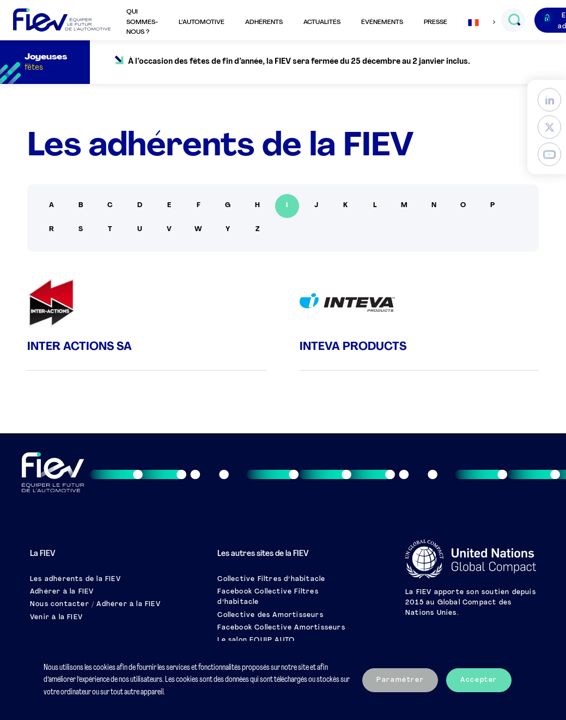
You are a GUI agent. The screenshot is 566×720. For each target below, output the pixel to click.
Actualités (321, 22)
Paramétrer (400, 680)
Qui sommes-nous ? (142, 22)
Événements (382, 22)
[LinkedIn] (549, 99)
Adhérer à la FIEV (62, 592)
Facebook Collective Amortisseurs (281, 628)
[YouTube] (549, 154)
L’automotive (201, 22)
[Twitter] (549, 126)
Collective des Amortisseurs (270, 615)
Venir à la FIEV (56, 617)
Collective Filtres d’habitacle (271, 579)
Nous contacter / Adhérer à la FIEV (95, 604)
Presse (435, 22)
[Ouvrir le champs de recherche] (514, 20)
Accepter (478, 680)
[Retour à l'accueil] (62, 20)
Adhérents (264, 22)
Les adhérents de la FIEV (75, 579)
